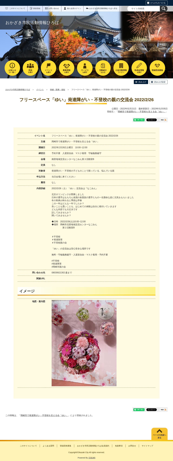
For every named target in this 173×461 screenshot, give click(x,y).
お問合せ (132, 446)
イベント (40, 90)
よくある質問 (48, 446)
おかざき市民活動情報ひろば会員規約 (93, 446)
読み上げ (142, 82)
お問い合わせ (53, 8)
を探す (30, 71)
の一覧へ (12, 71)
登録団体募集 (65, 446)
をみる (103, 71)
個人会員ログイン (74, 8)
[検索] (164, 8)
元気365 (91, 458)
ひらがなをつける (158, 3)
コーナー (121, 71)
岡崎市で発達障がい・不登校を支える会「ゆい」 (141, 111)
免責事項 (119, 446)
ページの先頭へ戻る (159, 436)
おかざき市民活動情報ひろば (17, 90)
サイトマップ (147, 446)
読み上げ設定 (160, 82)
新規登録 (36, 8)
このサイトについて (17, 8)
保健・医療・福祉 (57, 90)
